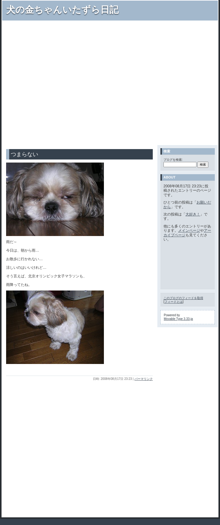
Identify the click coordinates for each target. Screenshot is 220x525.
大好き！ (192, 214)
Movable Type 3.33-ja (178, 319)
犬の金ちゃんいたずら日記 (62, 10)
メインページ (189, 230)
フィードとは (173, 301)
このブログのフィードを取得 (183, 298)
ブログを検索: (173, 159)
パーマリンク (143, 379)
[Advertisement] (62, 82)
